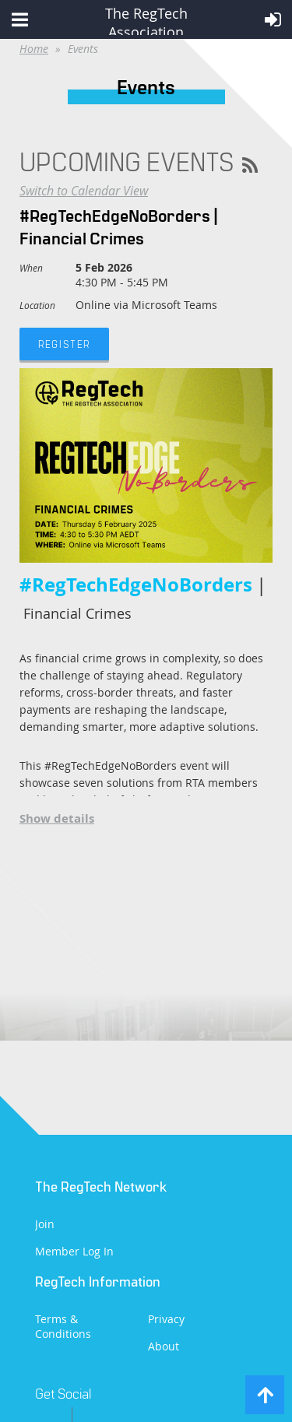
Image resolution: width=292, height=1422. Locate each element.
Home (33, 48)
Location (37, 305)
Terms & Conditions (63, 1326)
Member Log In (74, 1251)
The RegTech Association (146, 19)
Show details (56, 818)
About (163, 1346)
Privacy (166, 1318)
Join (45, 1224)
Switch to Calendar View (83, 190)
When (31, 268)
